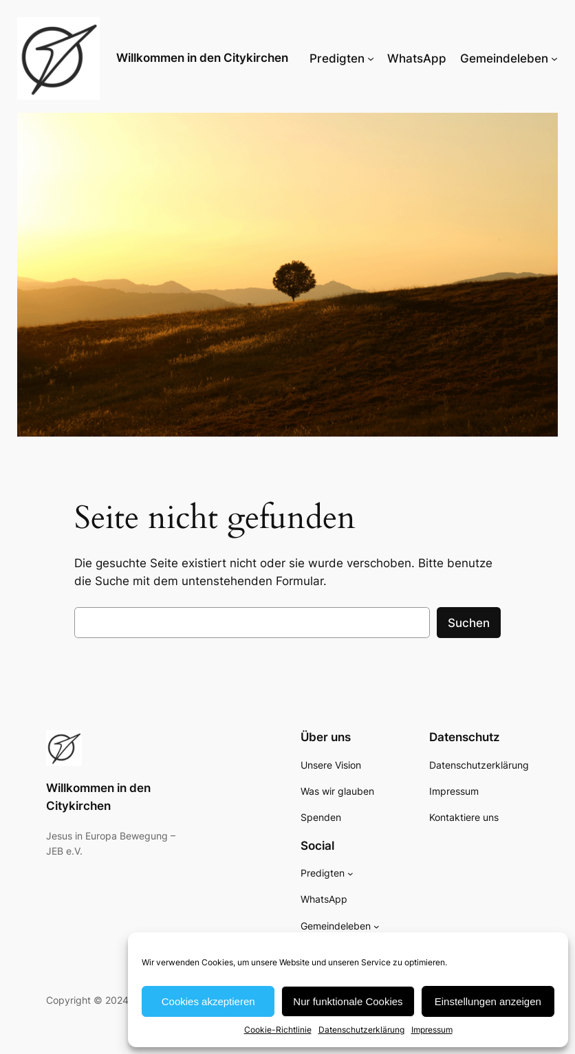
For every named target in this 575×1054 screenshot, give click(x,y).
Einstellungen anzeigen (488, 1001)
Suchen (469, 623)
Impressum (432, 1029)
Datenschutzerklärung (361, 1029)
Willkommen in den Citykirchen (202, 58)
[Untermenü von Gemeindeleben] (554, 58)
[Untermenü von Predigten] (370, 58)
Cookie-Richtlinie (278, 1029)
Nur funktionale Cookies (347, 1001)
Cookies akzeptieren (208, 1001)
